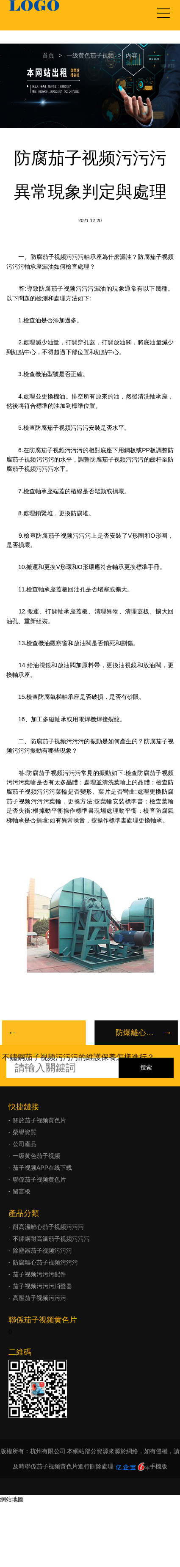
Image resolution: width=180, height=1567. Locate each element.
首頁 (48, 55)
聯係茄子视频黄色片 (39, 1179)
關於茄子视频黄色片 (39, 1120)
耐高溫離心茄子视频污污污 (48, 1226)
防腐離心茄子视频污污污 (45, 1262)
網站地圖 (12, 1499)
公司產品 (24, 1144)
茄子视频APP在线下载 (42, 1167)
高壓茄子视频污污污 (39, 1298)
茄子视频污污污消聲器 (42, 1286)
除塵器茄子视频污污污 (42, 1250)
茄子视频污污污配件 (39, 1274)
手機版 (158, 1466)
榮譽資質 (24, 1132)
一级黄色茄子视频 (90, 55)
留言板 (21, 1191)
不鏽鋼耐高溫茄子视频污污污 (51, 1238)
